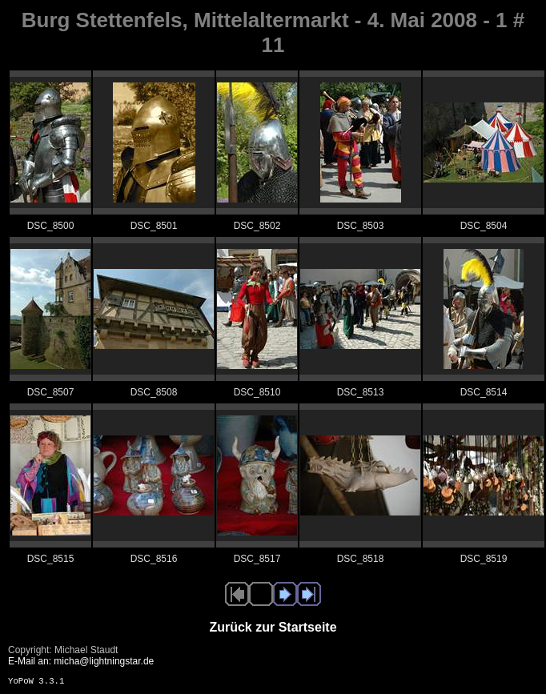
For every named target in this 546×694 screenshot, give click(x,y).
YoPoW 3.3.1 (36, 681)
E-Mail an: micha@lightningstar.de (81, 661)
